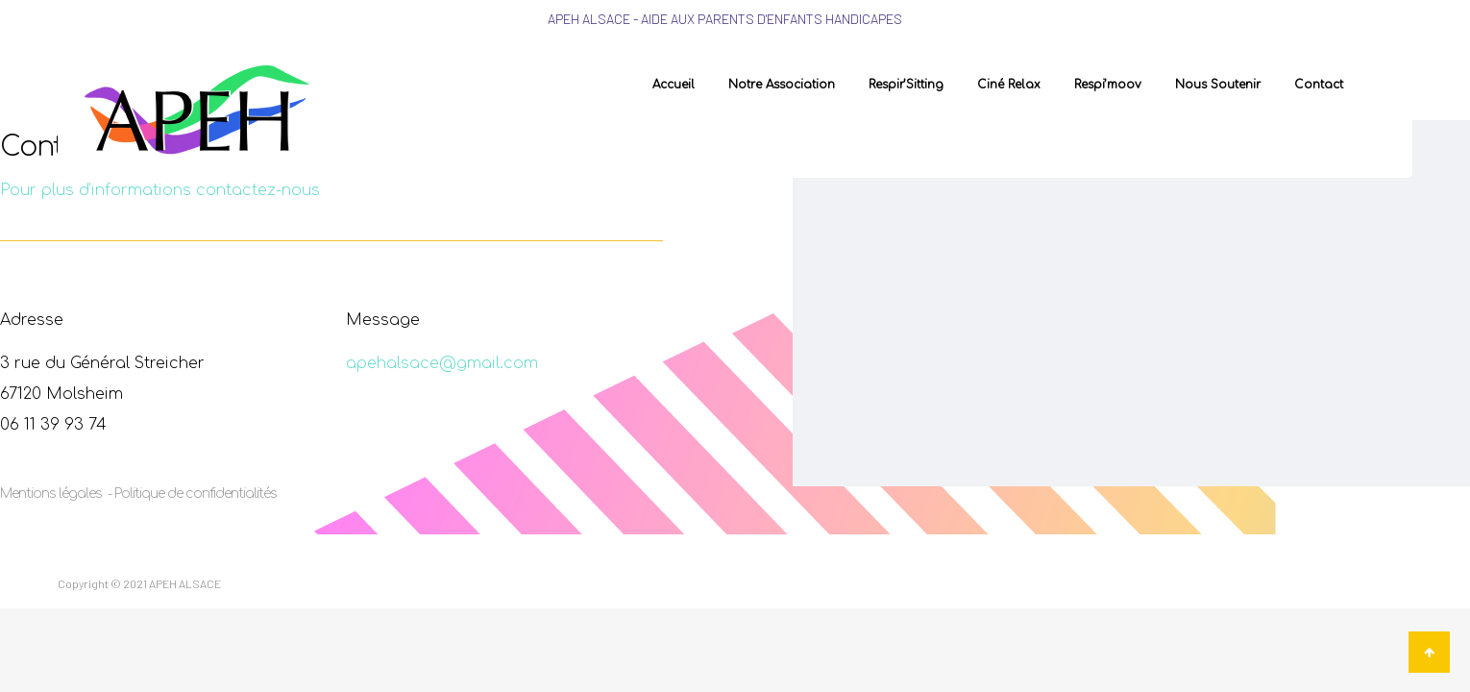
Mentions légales (52, 493)
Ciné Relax (1009, 84)
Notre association (781, 84)
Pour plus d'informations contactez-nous (160, 190)
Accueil (673, 84)
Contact (1318, 84)
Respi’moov (1107, 84)
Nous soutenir (1218, 84)
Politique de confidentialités (195, 493)
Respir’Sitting (906, 84)
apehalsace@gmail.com (442, 363)
